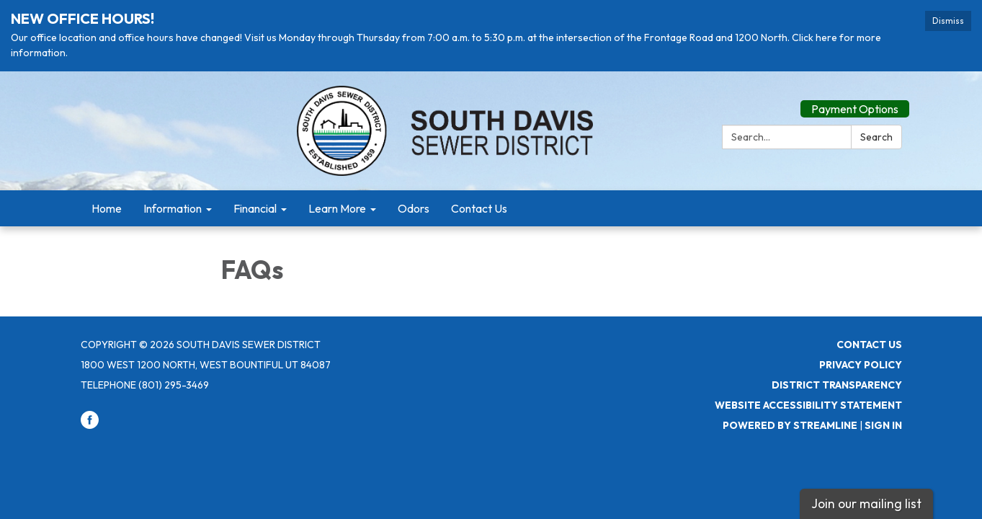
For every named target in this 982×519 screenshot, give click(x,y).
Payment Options (854, 109)
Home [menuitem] (106, 208)
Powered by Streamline (790, 425)
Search (876, 136)
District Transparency (837, 384)
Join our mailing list (866, 503)
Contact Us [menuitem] (479, 208)
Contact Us (869, 344)
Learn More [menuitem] (337, 208)
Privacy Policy (860, 364)
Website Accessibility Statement (808, 405)
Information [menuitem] (172, 208)
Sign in (883, 425)
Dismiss (948, 20)
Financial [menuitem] (255, 208)
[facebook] (90, 425)
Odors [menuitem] (413, 208)
